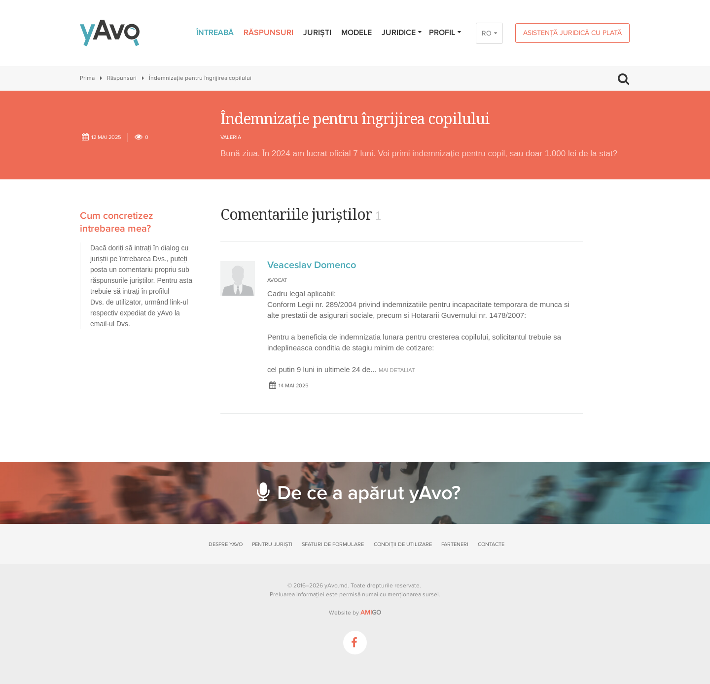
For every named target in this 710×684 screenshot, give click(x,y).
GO (370, 612)
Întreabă (215, 32)
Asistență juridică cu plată (572, 33)
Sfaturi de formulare (333, 544)
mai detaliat (397, 370)
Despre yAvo (226, 544)
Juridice (402, 32)
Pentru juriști (272, 544)
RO (487, 33)
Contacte (491, 544)
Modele (356, 32)
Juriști (317, 32)
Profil (445, 32)
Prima (87, 78)
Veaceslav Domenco (311, 265)
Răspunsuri (268, 32)
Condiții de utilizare (403, 544)
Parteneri (454, 544)
